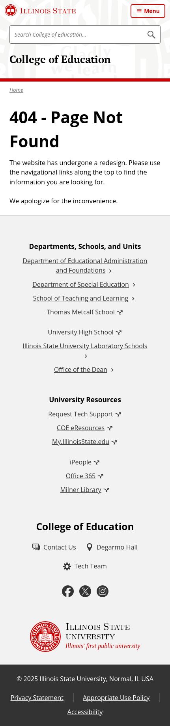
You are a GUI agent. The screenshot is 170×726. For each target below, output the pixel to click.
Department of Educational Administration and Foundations (84, 265)
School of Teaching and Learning (80, 298)
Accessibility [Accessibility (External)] (85, 711)
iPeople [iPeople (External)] (81, 462)
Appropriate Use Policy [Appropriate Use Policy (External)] (116, 697)
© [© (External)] (19, 678)
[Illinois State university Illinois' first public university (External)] (85, 636)
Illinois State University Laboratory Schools (85, 346)
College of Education (60, 59)
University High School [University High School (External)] (81, 332)
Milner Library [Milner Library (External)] (80, 489)
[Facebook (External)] (68, 591)
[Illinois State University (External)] (40, 10)
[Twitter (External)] (85, 591)
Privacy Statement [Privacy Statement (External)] (37, 697)
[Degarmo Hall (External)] (112, 547)
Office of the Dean (80, 369)
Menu (152, 11)
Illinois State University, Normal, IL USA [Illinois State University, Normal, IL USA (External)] (96, 678)
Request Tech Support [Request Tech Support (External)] (80, 414)
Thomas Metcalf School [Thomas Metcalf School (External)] (80, 312)
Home (16, 89)
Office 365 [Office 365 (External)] (81, 476)
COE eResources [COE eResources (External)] (81, 427)
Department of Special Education (80, 284)
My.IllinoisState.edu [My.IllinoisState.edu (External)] (80, 441)
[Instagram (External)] (102, 591)
